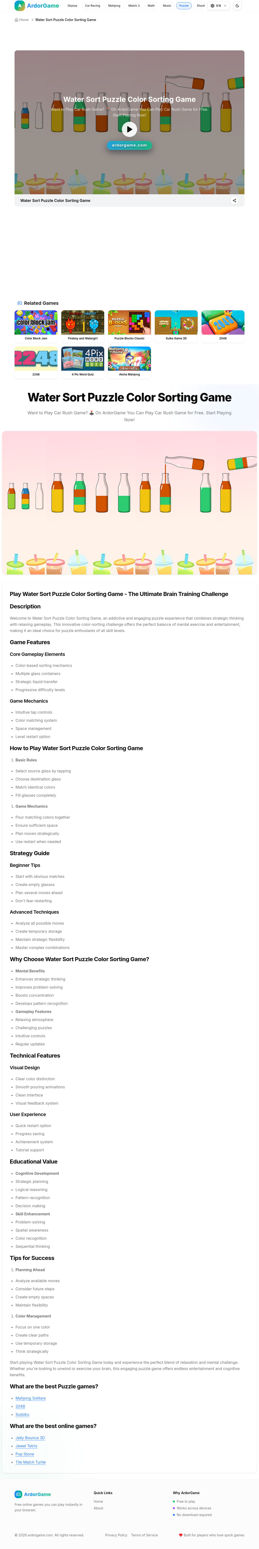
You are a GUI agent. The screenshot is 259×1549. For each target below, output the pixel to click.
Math (151, 5)
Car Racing (92, 5)
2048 (20, 1406)
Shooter (202, 5)
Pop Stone (25, 1454)
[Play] (234, 200)
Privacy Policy (116, 1535)
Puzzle (184, 5)
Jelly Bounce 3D (30, 1437)
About (98, 1508)
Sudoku (22, 1414)
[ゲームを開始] (129, 129)
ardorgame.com (40, 1535)
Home (72, 6)
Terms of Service (144, 1535)
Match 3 (134, 5)
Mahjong (114, 5)
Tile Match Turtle (31, 1462)
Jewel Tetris (26, 1446)
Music (167, 5)
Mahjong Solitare (31, 1398)
